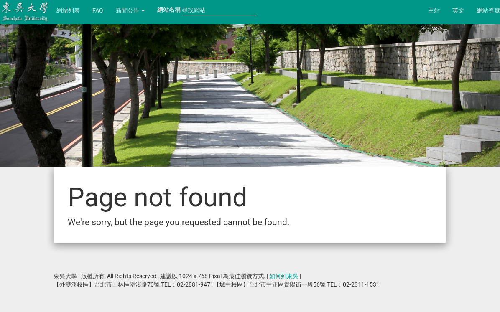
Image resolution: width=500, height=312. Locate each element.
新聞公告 (130, 10)
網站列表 (68, 10)
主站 (434, 10)
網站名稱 (169, 9)
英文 (458, 10)
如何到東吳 (283, 276)
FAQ (97, 10)
